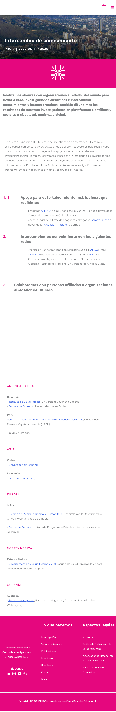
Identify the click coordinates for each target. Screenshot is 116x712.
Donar (44, 679)
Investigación (48, 637)
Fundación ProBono (55, 225)
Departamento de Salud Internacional (32, 564)
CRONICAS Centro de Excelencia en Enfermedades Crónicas (45, 420)
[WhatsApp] (25, 674)
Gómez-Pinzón (100, 220)
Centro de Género (19, 528)
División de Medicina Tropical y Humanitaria (35, 514)
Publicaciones (48, 651)
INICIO (10, 49)
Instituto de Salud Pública (24, 402)
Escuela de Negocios (21, 601)
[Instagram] (14, 674)
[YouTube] (19, 674)
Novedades (47, 665)
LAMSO (93, 250)
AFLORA (46, 211)
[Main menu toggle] (112, 7)
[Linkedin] (8, 674)
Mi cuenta (88, 637)
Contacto (46, 672)
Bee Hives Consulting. (22, 478)
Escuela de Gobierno (21, 407)
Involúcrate (47, 658)
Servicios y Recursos (51, 644)
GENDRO (34, 255)
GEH (91, 255)
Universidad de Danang (23, 465)
